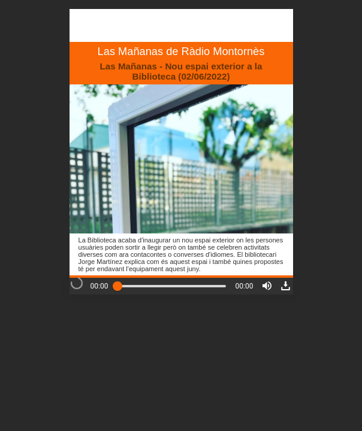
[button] (267, 285)
